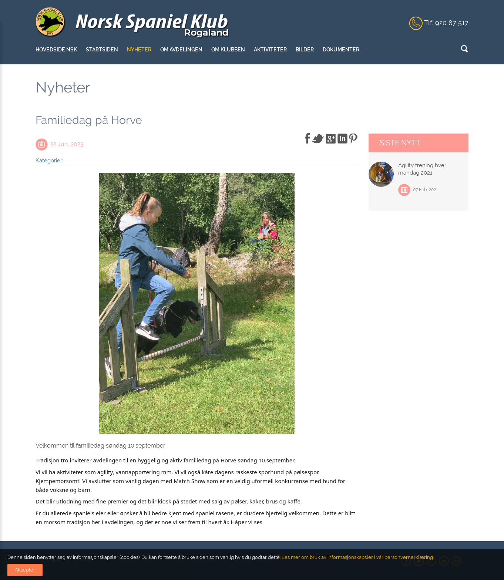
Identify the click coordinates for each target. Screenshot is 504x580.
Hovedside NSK (56, 50)
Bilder (305, 50)
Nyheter (139, 50)
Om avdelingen (181, 50)
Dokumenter (341, 50)
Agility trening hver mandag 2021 (422, 169)
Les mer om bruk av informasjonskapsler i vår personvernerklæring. (357, 557)
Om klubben (228, 50)
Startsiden (102, 50)
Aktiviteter (270, 50)
